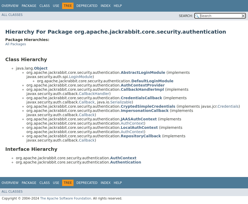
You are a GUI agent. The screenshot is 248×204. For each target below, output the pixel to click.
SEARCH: (186, 16)
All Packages (15, 44)
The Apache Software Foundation (65, 198)
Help (118, 6)
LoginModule (81, 77)
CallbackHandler (94, 94)
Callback (86, 102)
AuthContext (132, 123)
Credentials (228, 106)
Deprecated (87, 6)
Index (106, 6)
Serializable (121, 102)
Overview (10, 6)
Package (29, 6)
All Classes (12, 15)
